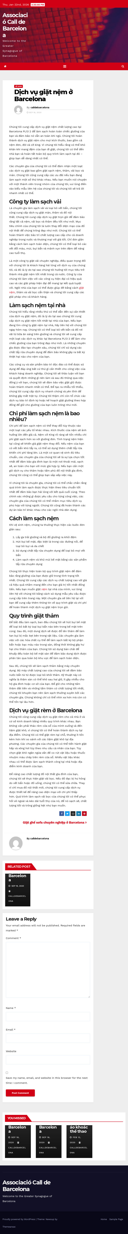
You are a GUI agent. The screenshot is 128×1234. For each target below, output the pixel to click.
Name (11, 1008)
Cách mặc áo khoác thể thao (79, 1127)
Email (11, 1029)
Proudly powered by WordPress (19, 1219)
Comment (13, 938)
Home (104, 1219)
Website (11, 1051)
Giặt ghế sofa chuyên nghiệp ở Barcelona (55, 822)
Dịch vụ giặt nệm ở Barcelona (43, 95)
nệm (44, 589)
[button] (123, 66)
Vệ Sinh (18, 86)
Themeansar (8, 1227)
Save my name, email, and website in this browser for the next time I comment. (47, 1080)
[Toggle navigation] (64, 66)
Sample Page (116, 1219)
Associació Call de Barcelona (15, 25)
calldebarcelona (39, 107)
